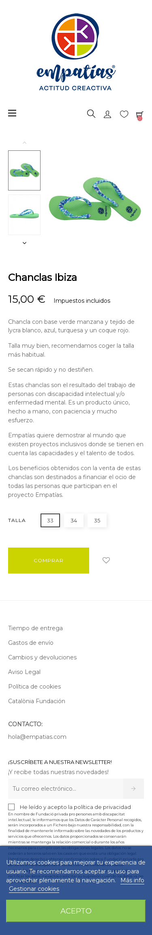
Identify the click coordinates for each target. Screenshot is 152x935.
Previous (24, 142)
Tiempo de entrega (35, 628)
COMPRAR (49, 560)
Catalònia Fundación (36, 701)
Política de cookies (34, 686)
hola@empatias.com (37, 736)
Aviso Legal (24, 672)
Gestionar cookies (34, 888)
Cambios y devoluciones (42, 657)
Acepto (76, 911)
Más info (132, 880)
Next (24, 243)
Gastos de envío (31, 642)
